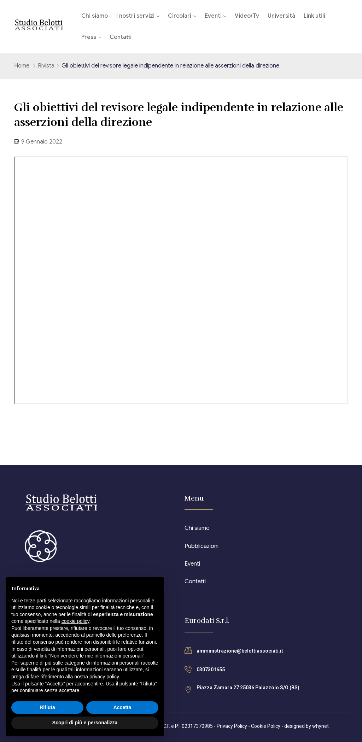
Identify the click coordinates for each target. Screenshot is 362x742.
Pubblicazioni (201, 546)
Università (281, 15)
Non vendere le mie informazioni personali (96, 656)
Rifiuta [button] (47, 707)
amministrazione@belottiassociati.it (240, 651)
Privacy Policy (232, 726)
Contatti (121, 37)
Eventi (213, 15)
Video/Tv (247, 15)
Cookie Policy (265, 726)
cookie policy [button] (75, 621)
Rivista (46, 65)
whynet (320, 726)
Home (21, 65)
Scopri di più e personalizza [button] (84, 722)
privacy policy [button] (104, 676)
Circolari (179, 15)
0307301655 (211, 669)
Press (88, 37)
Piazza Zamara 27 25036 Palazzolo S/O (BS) (248, 687)
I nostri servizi (135, 15)
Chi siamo (94, 15)
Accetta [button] (122, 707)
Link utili (314, 15)
